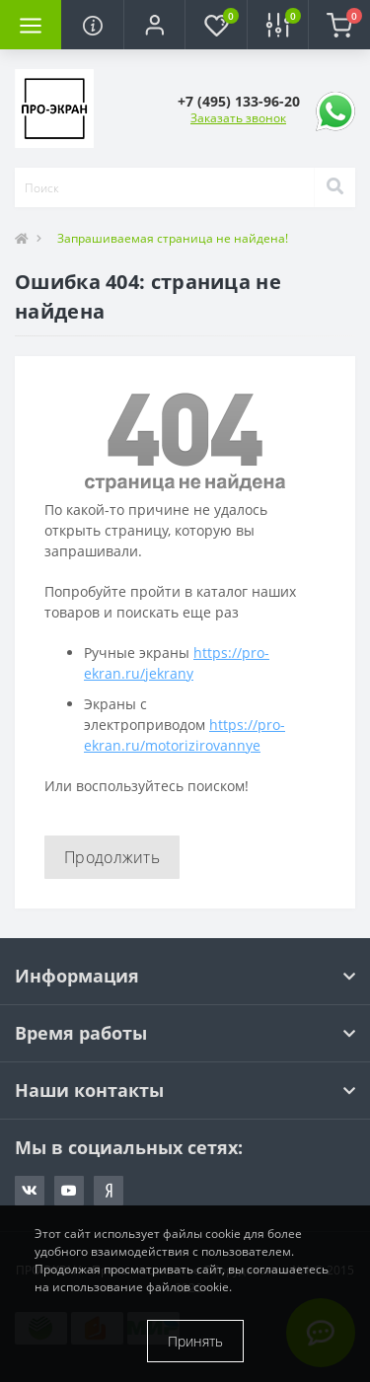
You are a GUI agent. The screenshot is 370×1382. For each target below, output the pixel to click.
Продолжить (112, 857)
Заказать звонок (238, 117)
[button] (154, 24)
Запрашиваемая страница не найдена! (172, 238)
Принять (195, 1341)
